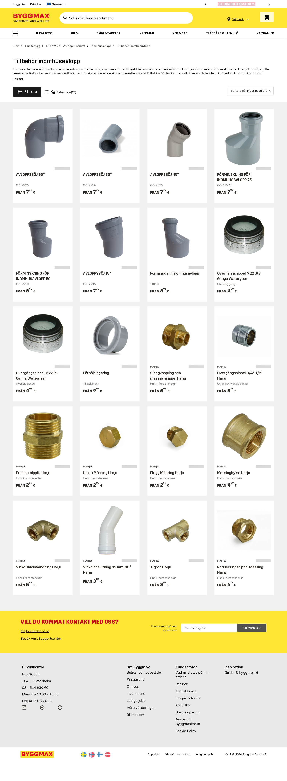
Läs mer (18, 77)
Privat (34, 4)
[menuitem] (15, 33)
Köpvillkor (183, 703)
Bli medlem (135, 713)
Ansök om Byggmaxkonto (188, 719)
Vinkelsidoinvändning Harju (38, 565)
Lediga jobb (136, 698)
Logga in (19, 4)
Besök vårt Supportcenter (41, 636)
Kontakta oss (186, 689)
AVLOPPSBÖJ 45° (164, 172)
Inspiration (233, 665)
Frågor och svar (188, 696)
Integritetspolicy (205, 752)
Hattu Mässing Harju (100, 471)
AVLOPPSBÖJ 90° (30, 172)
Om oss (133, 684)
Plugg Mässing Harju (167, 471)
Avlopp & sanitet (74, 44)
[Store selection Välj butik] (238, 19)
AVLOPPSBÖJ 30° (97, 172)
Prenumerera (252, 625)
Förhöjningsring (96, 371)
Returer (182, 682)
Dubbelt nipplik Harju (33, 471)
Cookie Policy (186, 729)
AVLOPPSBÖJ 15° (97, 271)
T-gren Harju (160, 565)
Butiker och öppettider (144, 670)
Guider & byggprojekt (241, 670)
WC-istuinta (46, 67)
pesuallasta (62, 67)
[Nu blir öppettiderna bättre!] (237, 4)
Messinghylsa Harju (233, 471)
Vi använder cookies (177, 752)
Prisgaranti (136, 677)
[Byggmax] (31, 18)
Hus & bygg (32, 44)
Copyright (154, 752)
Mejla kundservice (35, 629)
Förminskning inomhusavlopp (174, 271)
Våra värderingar (141, 705)
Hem (16, 44)
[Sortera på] (251, 89)
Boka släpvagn (188, 710)
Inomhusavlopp (101, 44)
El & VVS (52, 44)
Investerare (136, 691)
